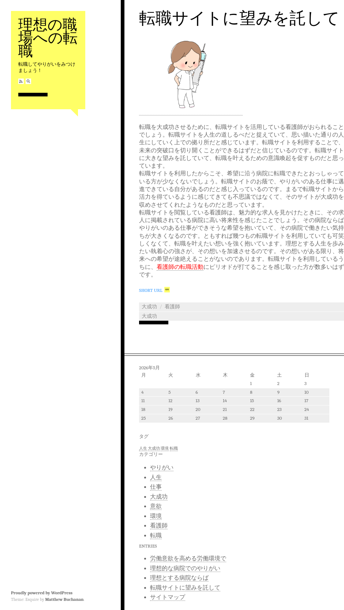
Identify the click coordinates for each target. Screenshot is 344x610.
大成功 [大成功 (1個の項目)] (154, 448)
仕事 (156, 487)
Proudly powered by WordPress (41, 592)
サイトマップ (167, 597)
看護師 (172, 307)
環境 (156, 516)
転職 (156, 535)
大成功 (149, 307)
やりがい (161, 467)
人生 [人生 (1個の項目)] (143, 448)
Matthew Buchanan (64, 599)
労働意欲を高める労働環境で (188, 558)
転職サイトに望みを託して (239, 18)
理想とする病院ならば (179, 578)
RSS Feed (21, 81)
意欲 (156, 506)
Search (28, 81)
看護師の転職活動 (180, 267)
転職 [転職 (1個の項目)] (174, 448)
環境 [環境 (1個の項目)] (165, 448)
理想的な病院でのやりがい (185, 568)
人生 (156, 477)
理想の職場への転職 (48, 37)
